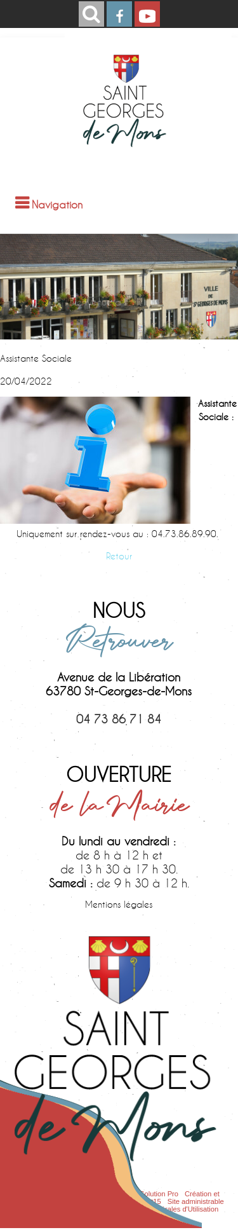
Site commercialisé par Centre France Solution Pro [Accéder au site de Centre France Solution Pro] (98, 1194)
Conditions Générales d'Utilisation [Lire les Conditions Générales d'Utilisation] (165, 1209)
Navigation (57, 204)
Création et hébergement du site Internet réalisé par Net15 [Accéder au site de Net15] (116, 1197)
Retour (119, 555)
